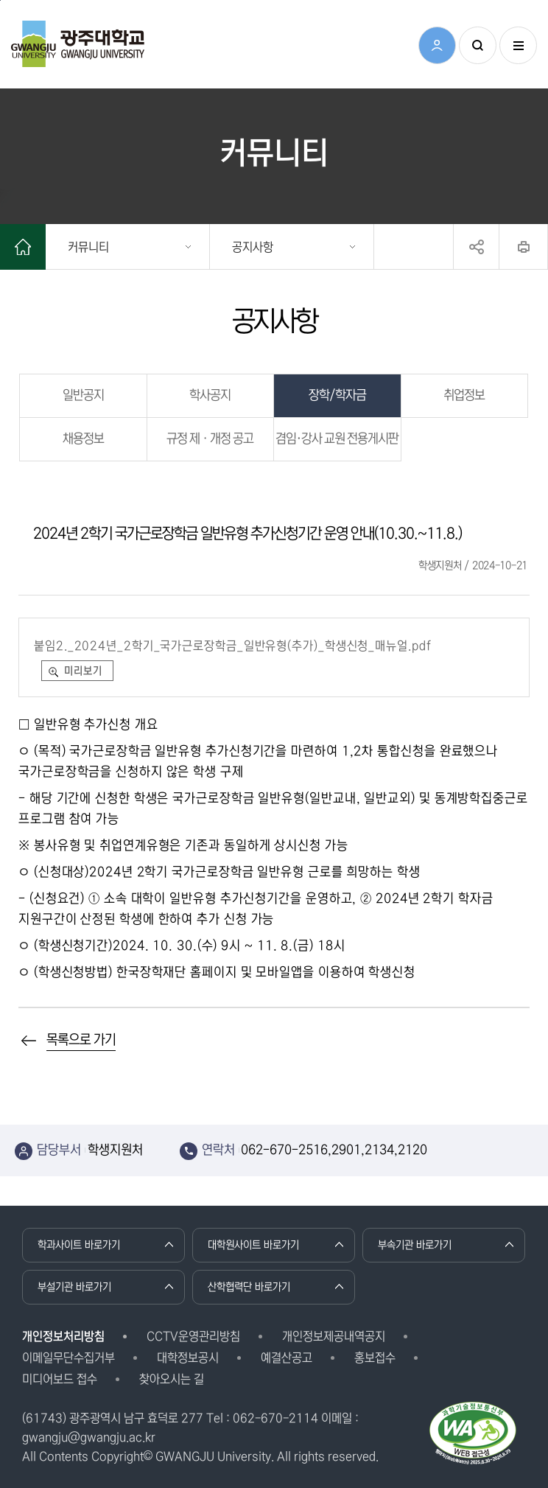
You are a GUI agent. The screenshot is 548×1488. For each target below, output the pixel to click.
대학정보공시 (188, 1357)
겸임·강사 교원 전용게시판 (336, 439)
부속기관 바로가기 (415, 1245)
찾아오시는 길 (171, 1379)
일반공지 (83, 395)
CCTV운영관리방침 (193, 1336)
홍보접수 (375, 1357)
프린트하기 (523, 247)
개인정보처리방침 (63, 1336)
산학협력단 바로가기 (249, 1287)
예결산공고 (286, 1357)
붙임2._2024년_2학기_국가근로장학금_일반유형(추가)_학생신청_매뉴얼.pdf (233, 645)
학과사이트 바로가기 (79, 1245)
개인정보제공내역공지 (333, 1336)
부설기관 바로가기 (74, 1287)
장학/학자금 (337, 395)
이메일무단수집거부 (68, 1357)
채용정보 (83, 439)
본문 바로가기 (0, 0)
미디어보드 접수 (59, 1379)
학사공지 (210, 395)
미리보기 (83, 671)
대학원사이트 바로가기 (253, 1245)
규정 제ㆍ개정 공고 (209, 439)
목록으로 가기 (81, 1040)
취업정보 (464, 395)
